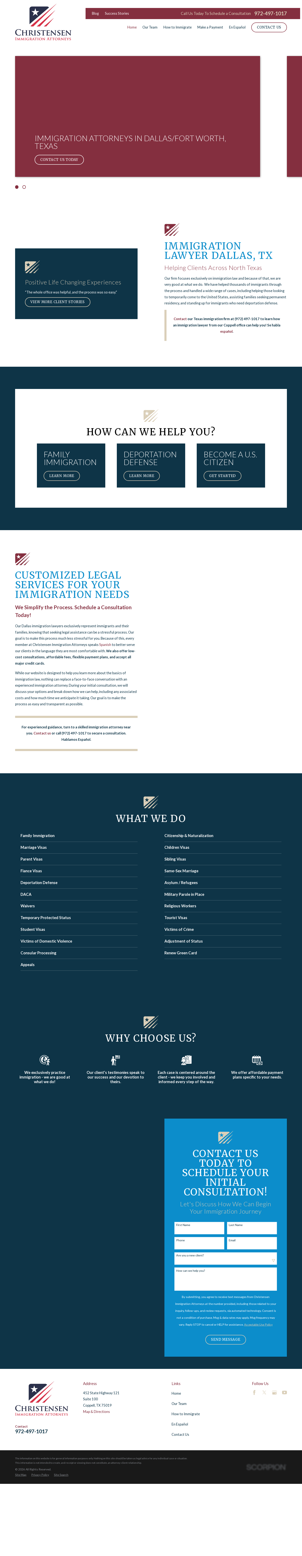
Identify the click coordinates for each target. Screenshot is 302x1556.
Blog (95, 13)
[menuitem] (20, 1475)
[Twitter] (264, 1392)
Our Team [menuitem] (150, 27)
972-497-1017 (270, 13)
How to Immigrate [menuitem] (177, 27)
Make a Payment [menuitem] (210, 27)
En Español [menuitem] (237, 27)
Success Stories (117, 13)
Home (176, 1393)
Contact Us (269, 27)
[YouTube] (284, 1392)
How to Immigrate (186, 1414)
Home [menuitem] (132, 27)
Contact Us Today (59, 160)
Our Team (179, 1404)
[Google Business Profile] (274, 1392)
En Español (180, 1424)
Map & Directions (96, 1412)
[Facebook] (254, 1392)
